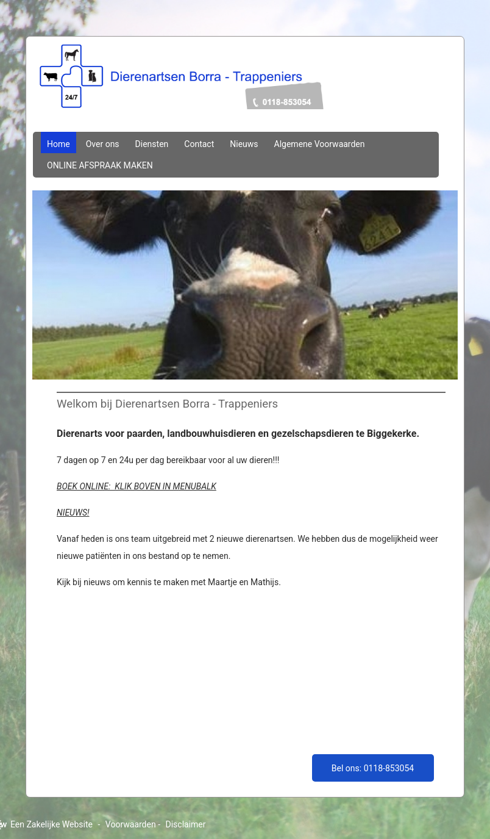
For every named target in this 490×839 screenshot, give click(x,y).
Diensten (152, 144)
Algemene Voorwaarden (319, 144)
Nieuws (244, 144)
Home (58, 144)
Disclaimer (186, 824)
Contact (199, 144)
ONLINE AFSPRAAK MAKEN (100, 165)
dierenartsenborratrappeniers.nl (245, 90)
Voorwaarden (130, 824)
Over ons (102, 144)
